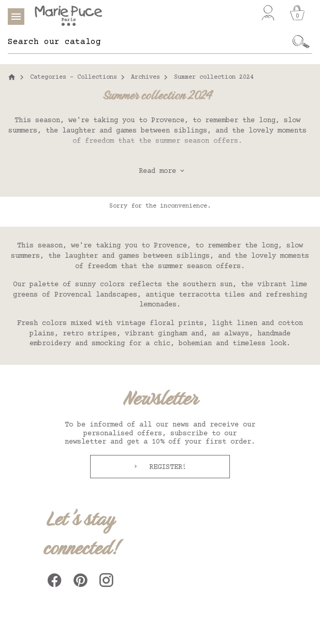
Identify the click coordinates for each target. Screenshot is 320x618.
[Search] (149, 42)
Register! (165, 467)
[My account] (267, 13)
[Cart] (297, 13)
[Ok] (301, 42)
